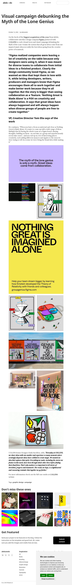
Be (2, 555)
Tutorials (21, 570)
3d (20, 554)
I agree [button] (43, 575)
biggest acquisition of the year (36, 37)
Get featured (47, 2)
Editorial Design (23, 562)
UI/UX (21, 575)
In (5, 555)
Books (21, 557)
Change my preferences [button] (48, 579)
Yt (8, 555)
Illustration (22, 567)
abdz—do (7, 2)
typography (22, 572)
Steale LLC (10, 582)
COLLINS (12, 42)
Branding (21, 559)
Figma (41, 40)
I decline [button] (50, 575)
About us (34, 2)
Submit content (62, 540)
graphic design (18, 482)
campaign (28, 482)
